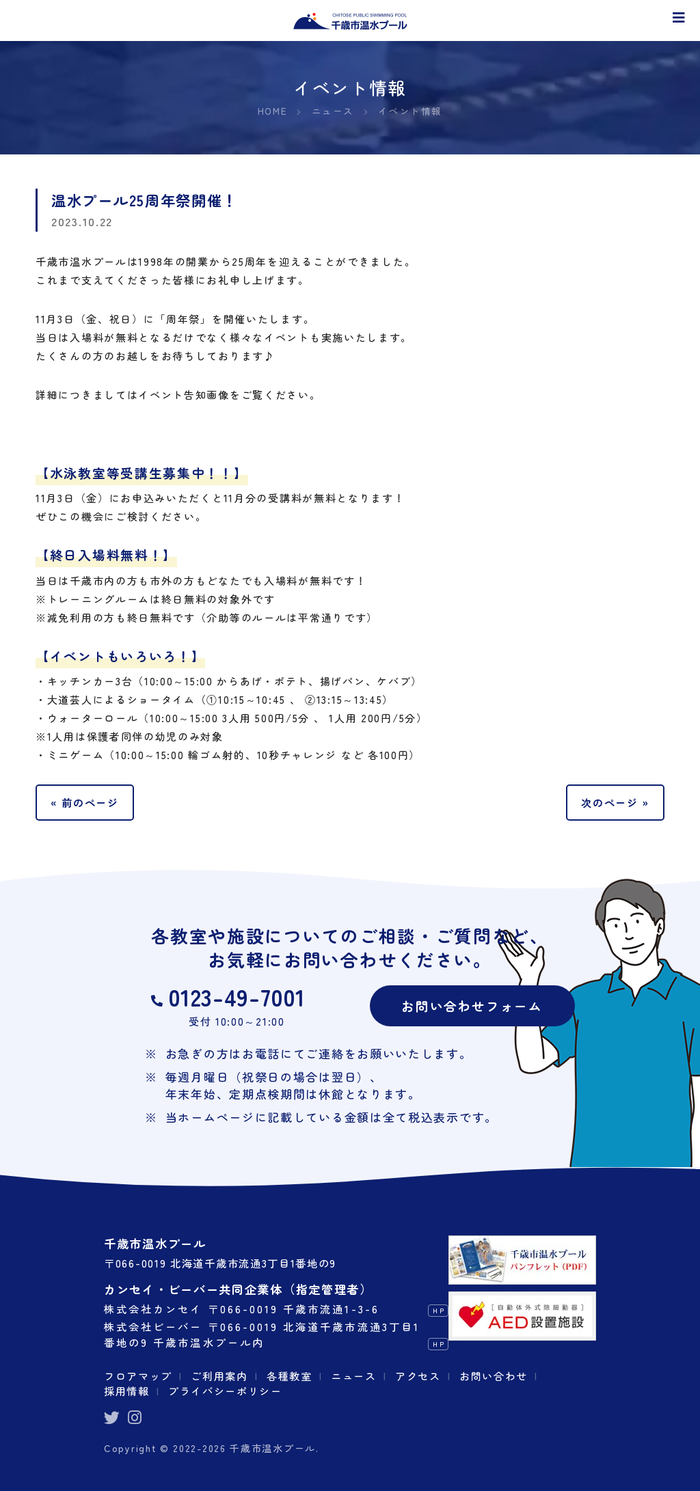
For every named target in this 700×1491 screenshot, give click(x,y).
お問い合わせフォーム (472, 1005)
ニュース (354, 1374)
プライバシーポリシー (225, 1390)
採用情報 (127, 1390)
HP (438, 1309)
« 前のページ (85, 801)
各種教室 (290, 1374)
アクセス (419, 1374)
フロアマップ (138, 1374)
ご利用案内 (220, 1374)
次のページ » (615, 801)
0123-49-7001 (237, 996)
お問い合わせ (494, 1374)
